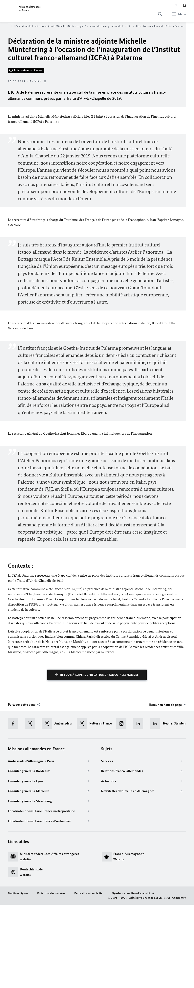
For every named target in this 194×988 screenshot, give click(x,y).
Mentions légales (18, 976)
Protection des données (51, 976)
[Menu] (177, 14)
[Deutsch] (176, 5)
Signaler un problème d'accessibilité (133, 976)
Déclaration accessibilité (88, 976)
